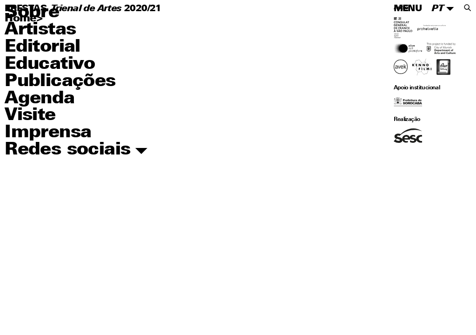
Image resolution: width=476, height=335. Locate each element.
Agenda (39, 98)
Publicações (60, 81)
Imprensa (48, 132)
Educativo (50, 64)
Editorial (42, 47)
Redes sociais (76, 150)
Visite (30, 115)
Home (20, 19)
